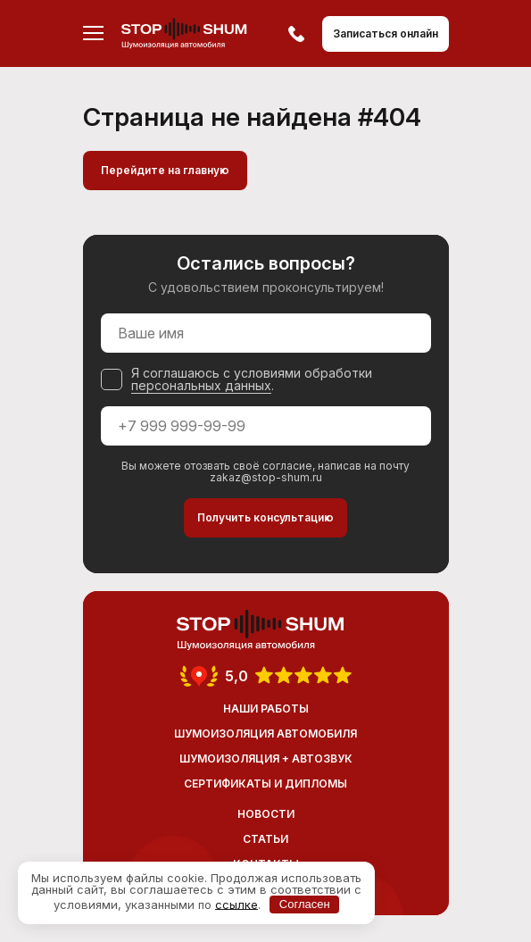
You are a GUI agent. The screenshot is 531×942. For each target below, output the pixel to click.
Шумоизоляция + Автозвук (266, 758)
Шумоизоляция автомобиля (265, 733)
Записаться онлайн (385, 33)
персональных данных (201, 385)
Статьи (265, 839)
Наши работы (266, 708)
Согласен (304, 904)
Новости (266, 814)
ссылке (236, 903)
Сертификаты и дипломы (265, 783)
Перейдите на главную (165, 170)
